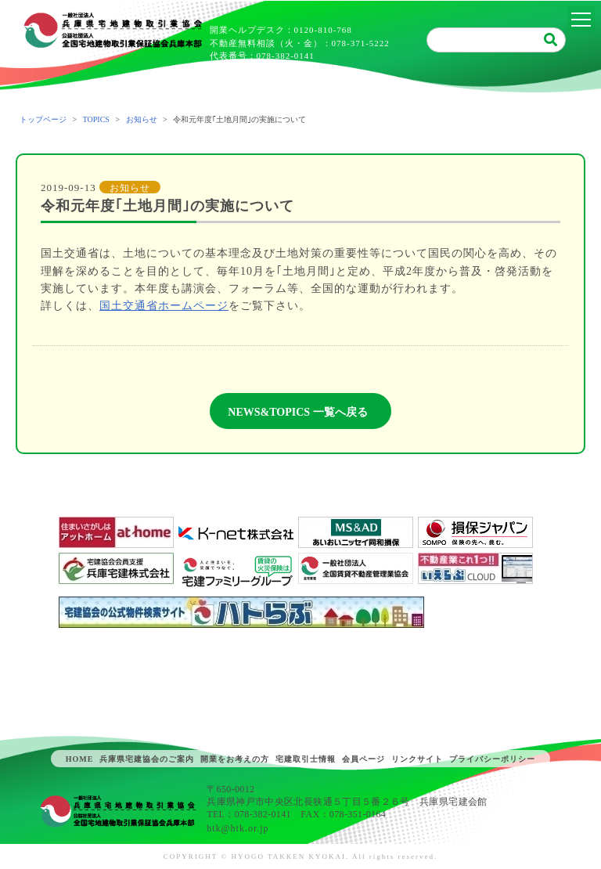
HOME (80, 759)
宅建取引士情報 (305, 759)
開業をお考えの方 (234, 759)
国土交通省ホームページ (164, 306)
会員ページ (363, 759)
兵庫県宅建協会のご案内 (146, 759)
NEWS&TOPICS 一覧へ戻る (297, 412)
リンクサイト (417, 759)
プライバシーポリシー (492, 759)
